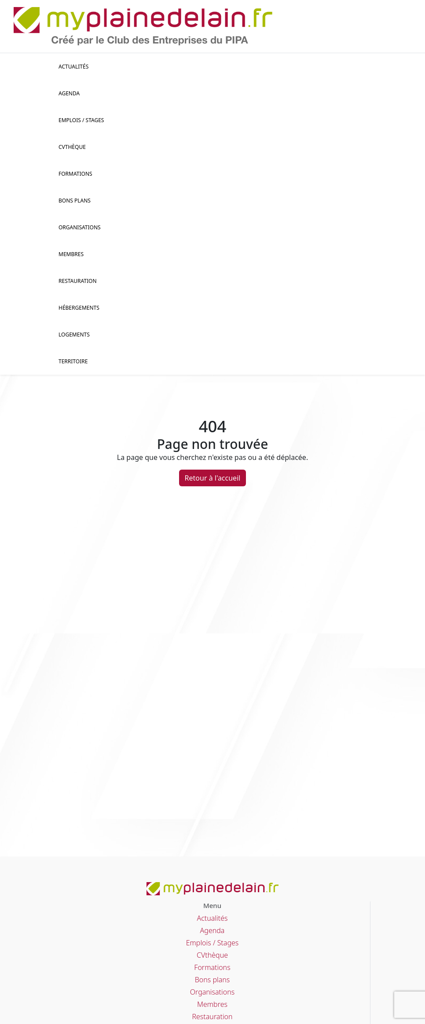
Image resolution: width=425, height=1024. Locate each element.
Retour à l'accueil (213, 478)
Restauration (78, 281)
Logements (74, 334)
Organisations (80, 227)
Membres (71, 254)
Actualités (73, 66)
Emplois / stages (81, 120)
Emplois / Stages (212, 943)
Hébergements (79, 307)
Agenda (69, 93)
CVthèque (212, 955)
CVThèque (72, 147)
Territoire (73, 361)
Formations (75, 173)
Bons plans (75, 200)
